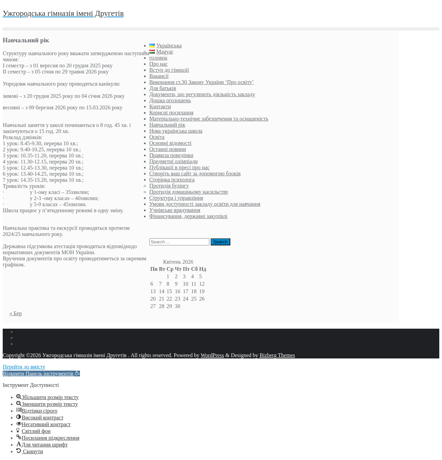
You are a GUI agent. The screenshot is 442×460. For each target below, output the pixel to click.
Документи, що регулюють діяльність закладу (202, 94)
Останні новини (167, 149)
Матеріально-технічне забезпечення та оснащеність (209, 119)
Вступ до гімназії (169, 70)
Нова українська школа (176, 131)
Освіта (157, 137)
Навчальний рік (167, 125)
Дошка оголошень (170, 100)
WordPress (212, 355)
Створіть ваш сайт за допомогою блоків (195, 173)
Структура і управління (176, 198)
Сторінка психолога (172, 179)
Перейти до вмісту (24, 367)
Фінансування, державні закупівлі (188, 216)
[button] (41, 373)
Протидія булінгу (169, 186)
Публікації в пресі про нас (179, 167)
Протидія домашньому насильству (189, 192)
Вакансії (159, 76)
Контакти (160, 106)
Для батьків (162, 88)
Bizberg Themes (277, 355)
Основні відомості (170, 143)
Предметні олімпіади (173, 161)
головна (158, 58)
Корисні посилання (171, 112)
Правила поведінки (171, 155)
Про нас (158, 64)
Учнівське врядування (175, 210)
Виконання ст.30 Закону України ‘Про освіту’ (201, 82)
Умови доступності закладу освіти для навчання (204, 204)
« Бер (15, 313)
